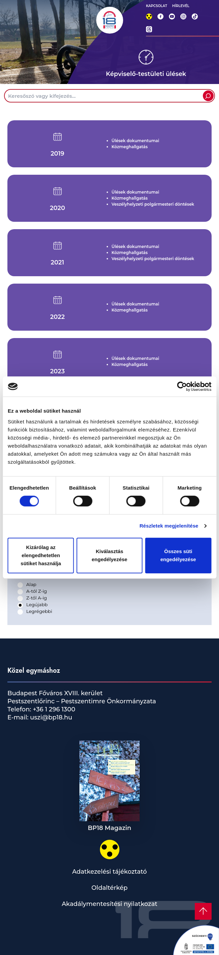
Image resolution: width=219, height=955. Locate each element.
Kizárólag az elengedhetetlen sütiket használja (41, 555)
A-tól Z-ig (36, 591)
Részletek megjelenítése (169, 526)
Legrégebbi (39, 611)
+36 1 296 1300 (53, 709)
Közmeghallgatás (130, 146)
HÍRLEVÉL (180, 6)
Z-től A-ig (36, 597)
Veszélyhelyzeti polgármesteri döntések (153, 204)
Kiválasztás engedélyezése (109, 555)
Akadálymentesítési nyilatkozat (109, 904)
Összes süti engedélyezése (178, 555)
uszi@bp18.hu (50, 717)
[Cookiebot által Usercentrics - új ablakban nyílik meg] (181, 386)
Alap (31, 584)
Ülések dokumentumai (135, 140)
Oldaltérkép (110, 887)
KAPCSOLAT (156, 6)
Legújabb (36, 604)
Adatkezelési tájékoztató (109, 871)
